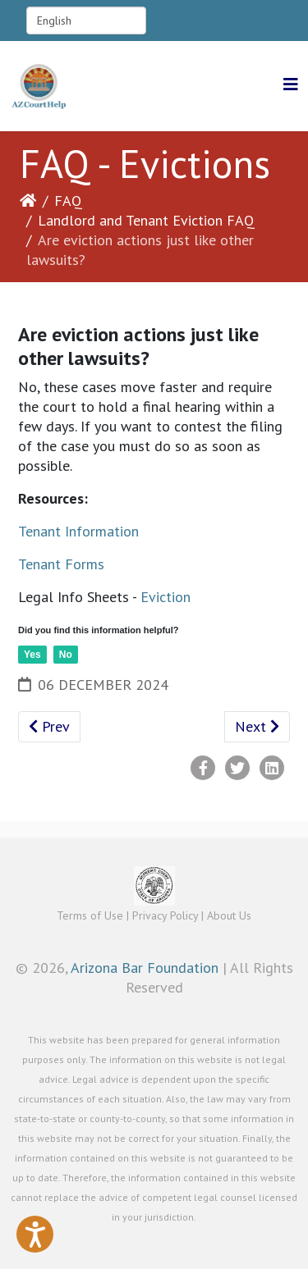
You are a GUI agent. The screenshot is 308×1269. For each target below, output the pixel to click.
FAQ (68, 200)
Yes (32, 654)
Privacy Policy (165, 915)
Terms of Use (90, 915)
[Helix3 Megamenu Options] (290, 85)
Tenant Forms (61, 564)
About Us (229, 915)
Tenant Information (78, 531)
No (65, 654)
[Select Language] (86, 20)
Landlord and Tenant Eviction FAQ (146, 220)
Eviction (165, 596)
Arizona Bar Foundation (144, 967)
